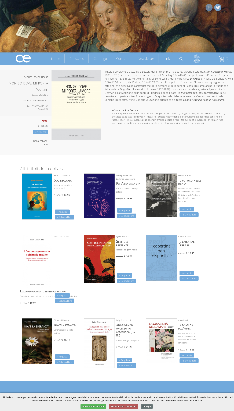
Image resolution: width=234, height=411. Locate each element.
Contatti (122, 58)
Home (55, 58)
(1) (223, 58)
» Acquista (40, 131)
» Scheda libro (64, 217)
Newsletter (146, 58)
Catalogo (100, 58)
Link (167, 58)
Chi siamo (77, 58)
